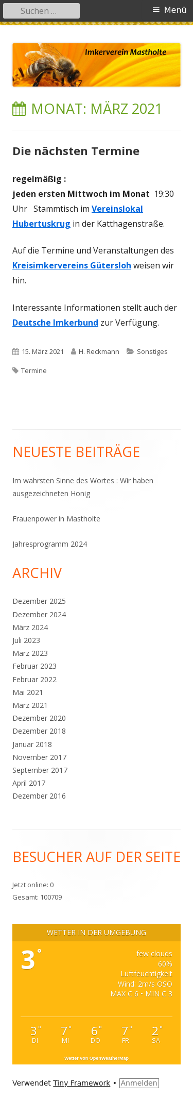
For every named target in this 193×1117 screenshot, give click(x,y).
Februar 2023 (34, 666)
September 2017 (39, 770)
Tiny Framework (81, 1083)
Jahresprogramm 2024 (49, 544)
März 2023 (30, 653)
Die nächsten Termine (75, 150)
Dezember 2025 (39, 601)
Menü (175, 10)
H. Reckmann (99, 351)
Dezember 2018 (39, 731)
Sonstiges (152, 351)
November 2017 (39, 757)
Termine (34, 370)
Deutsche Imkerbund (55, 322)
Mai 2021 (27, 692)
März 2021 (30, 705)
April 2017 (28, 783)
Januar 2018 (32, 744)
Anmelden (139, 1083)
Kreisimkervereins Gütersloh (71, 265)
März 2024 (30, 627)
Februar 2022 (34, 679)
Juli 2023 (26, 640)
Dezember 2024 (39, 614)
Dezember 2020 (39, 718)
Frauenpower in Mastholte (56, 518)
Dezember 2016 (39, 796)
